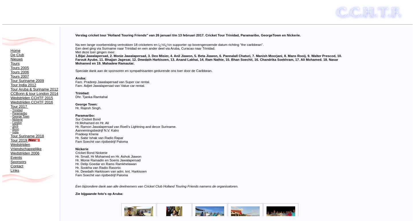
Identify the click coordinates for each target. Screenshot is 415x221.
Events (16, 157)
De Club (17, 55)
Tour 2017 (19, 106)
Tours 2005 (20, 68)
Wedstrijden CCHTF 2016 (32, 102)
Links (15, 170)
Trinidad (17, 110)
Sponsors (18, 162)
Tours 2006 (20, 72)
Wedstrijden (20, 144)
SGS (15, 126)
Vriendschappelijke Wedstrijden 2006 (26, 151)
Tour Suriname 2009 (27, 81)
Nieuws (17, 59)
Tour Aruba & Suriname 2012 (34, 89)
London (17, 122)
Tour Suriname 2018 (27, 136)
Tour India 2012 (23, 85)
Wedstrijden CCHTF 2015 (32, 98)
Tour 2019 (25, 140)
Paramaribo (19, 113)
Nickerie (17, 119)
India (15, 132)
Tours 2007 (20, 76)
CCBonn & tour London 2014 (34, 93)
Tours (15, 63)
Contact (17, 166)
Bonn (15, 129)
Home (16, 50)
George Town (20, 116)
